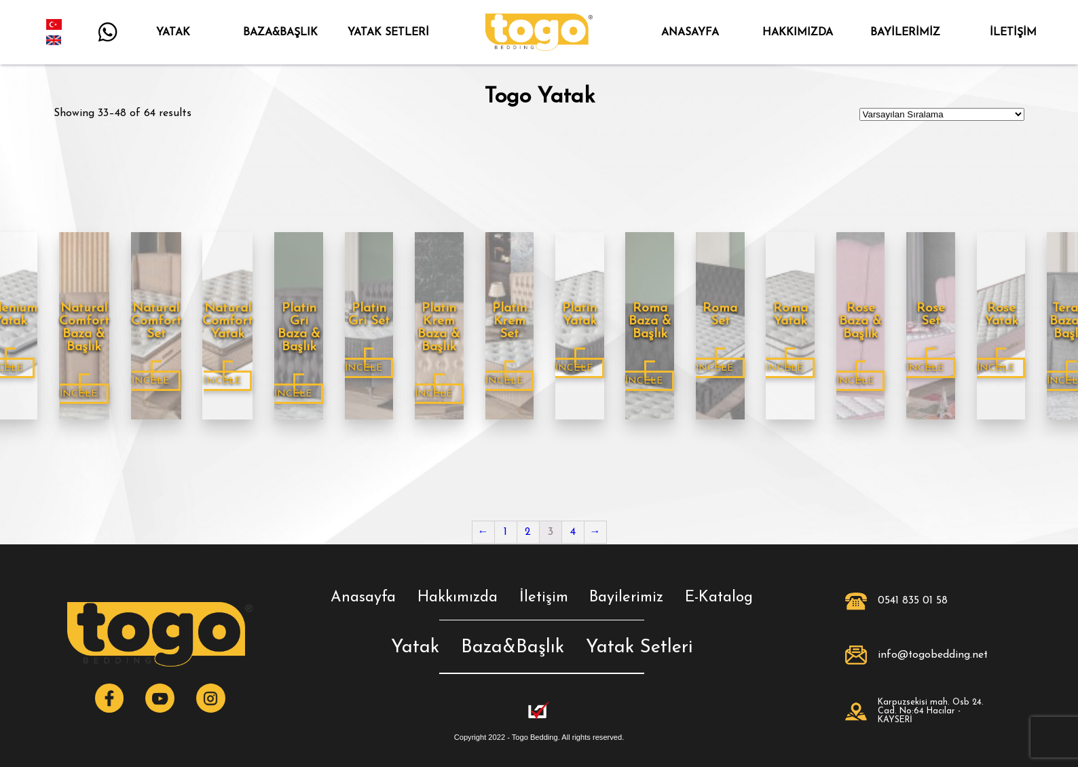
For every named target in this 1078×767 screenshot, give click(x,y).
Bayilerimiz (626, 597)
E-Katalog (719, 597)
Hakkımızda (457, 597)
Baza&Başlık (512, 648)
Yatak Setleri (639, 648)
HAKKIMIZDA (797, 32)
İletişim (543, 597)
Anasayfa (363, 597)
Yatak (415, 648)
